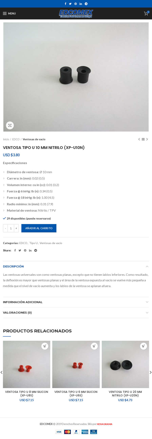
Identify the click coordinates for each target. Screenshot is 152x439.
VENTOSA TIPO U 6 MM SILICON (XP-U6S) (75, 393)
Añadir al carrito (38, 228)
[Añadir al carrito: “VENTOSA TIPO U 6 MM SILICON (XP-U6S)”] (94, 346)
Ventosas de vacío (34, 139)
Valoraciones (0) (17, 312)
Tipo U (33, 243)
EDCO (16, 139)
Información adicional (23, 302)
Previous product (139, 139)
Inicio (6, 139)
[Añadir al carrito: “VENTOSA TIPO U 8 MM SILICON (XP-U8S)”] (44, 346)
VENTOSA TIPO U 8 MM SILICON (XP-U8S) (26, 393)
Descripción (13, 266)
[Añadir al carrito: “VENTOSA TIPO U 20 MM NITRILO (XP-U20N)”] (143, 346)
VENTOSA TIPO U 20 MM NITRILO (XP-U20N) (125, 393)
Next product (147, 139)
